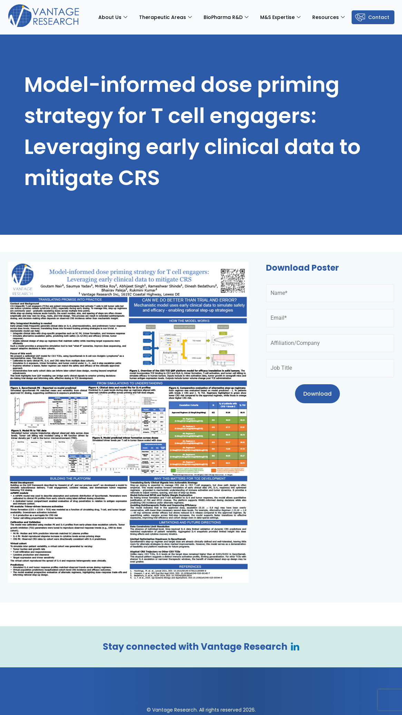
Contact (378, 17)
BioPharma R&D (226, 17)
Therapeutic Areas (165, 17)
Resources (328, 17)
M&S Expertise (280, 17)
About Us (112, 17)
